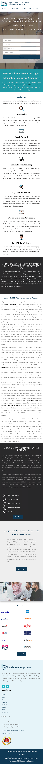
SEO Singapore (17, 123)
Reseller (4, 704)
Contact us (33, 8)
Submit (21, 57)
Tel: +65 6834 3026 (7, 733)
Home (3, 694)
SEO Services (21, 114)
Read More (18, 517)
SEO (3, 697)
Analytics (4, 702)
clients (15, 8)
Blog (24, 8)
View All (21, 654)
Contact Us (5, 712)
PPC (3, 699)
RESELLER (6, 8)
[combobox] (5, 48)
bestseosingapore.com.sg (9, 721)
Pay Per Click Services (21, 193)
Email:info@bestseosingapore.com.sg (13, 730)
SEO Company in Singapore (25, 761)
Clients (4, 707)
